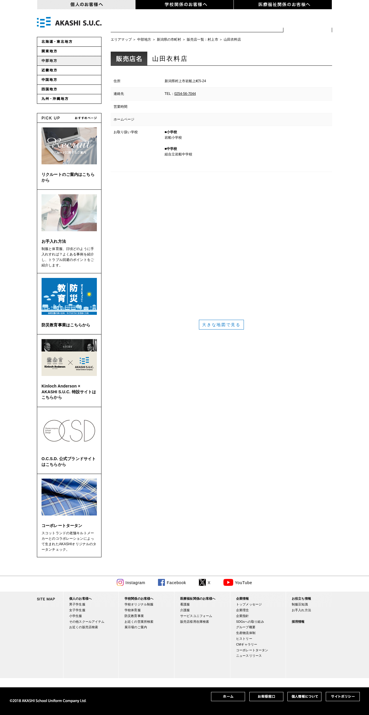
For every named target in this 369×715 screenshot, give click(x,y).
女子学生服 (169, 23)
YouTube (243, 582)
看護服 (185, 604)
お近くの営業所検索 (139, 621)
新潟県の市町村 (169, 39)
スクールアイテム (255, 23)
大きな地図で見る (221, 324)
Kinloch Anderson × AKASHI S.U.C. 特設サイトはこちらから (69, 392)
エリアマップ (121, 39)
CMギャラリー (246, 644)
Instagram (135, 582)
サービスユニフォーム (196, 616)
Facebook (176, 582)
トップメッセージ (249, 604)
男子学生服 (130, 23)
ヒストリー (244, 638)
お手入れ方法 (54, 241)
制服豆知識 (300, 604)
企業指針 (242, 616)
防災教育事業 (134, 616)
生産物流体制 (245, 633)
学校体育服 (133, 610)
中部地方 (144, 39)
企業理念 (242, 610)
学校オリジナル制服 (139, 604)
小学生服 (208, 23)
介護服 (185, 610)
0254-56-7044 (185, 94)
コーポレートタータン (62, 525)
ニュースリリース (249, 655)
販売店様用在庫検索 (194, 621)
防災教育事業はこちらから (66, 325)
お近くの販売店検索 (307, 23)
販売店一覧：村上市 (202, 39)
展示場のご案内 (136, 627)
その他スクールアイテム (86, 621)
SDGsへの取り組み (250, 621)
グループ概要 (245, 627)
